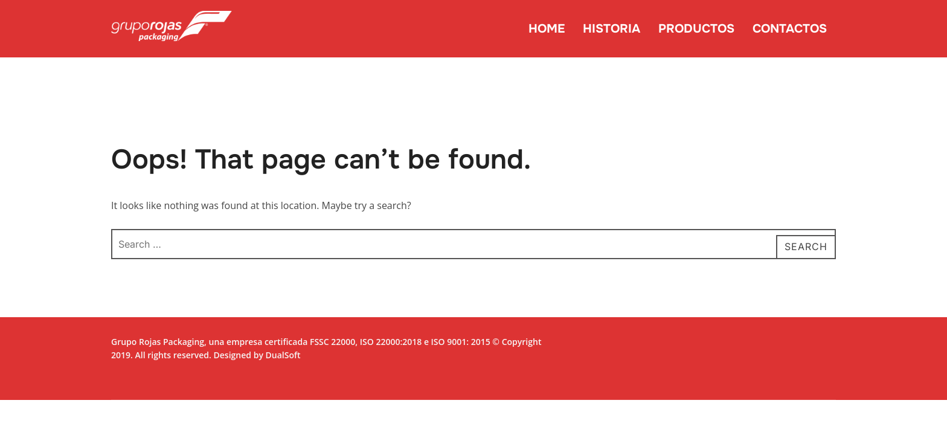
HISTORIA (611, 28)
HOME (546, 28)
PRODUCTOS (696, 28)
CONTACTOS (790, 28)
